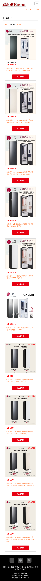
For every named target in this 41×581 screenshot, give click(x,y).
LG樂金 (19, 24)
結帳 (37, 9)
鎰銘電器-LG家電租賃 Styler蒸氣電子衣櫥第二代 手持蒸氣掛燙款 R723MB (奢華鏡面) (20, 539)
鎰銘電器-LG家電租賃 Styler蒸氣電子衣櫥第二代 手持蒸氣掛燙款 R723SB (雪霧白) (20, 485)
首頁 (6, 24)
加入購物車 (20, 77)
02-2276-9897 (24, 575)
